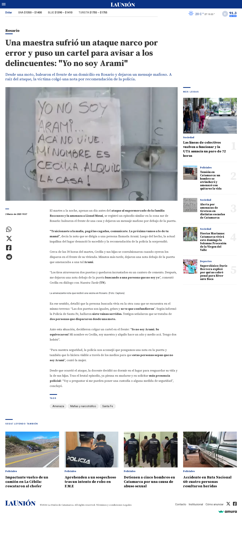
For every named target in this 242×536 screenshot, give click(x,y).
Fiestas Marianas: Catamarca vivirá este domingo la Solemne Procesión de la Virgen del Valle (213, 243)
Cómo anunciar (214, 504)
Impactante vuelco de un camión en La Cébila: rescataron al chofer (29, 482)
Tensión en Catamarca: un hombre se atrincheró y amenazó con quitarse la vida (211, 181)
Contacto (179, 504)
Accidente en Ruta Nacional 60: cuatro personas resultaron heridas (209, 482)
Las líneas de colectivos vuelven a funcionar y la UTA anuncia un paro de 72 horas (204, 150)
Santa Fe (107, 407)
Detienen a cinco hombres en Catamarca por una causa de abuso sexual (149, 482)
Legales (127, 505)
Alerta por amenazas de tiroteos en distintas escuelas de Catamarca (212, 211)
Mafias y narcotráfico (83, 407)
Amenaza (58, 407)
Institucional (195, 504)
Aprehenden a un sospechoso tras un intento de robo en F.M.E (90, 482)
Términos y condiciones (109, 505)
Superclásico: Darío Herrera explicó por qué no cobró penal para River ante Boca (213, 273)
